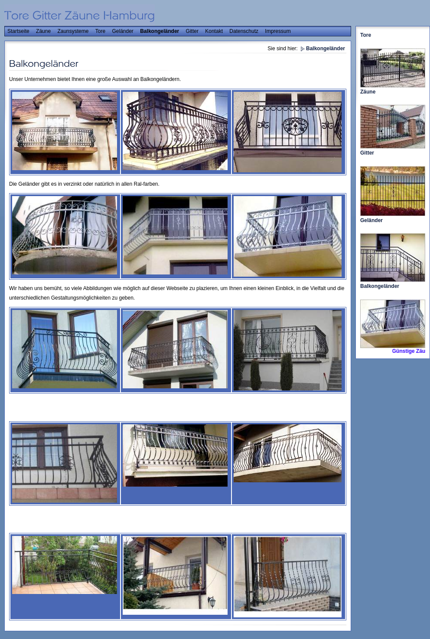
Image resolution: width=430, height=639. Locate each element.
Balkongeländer (159, 31)
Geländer (122, 31)
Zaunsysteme (72, 31)
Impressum (277, 31)
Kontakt (214, 31)
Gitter (192, 31)
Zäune (43, 31)
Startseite (18, 31)
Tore (100, 31)
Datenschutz (243, 31)
